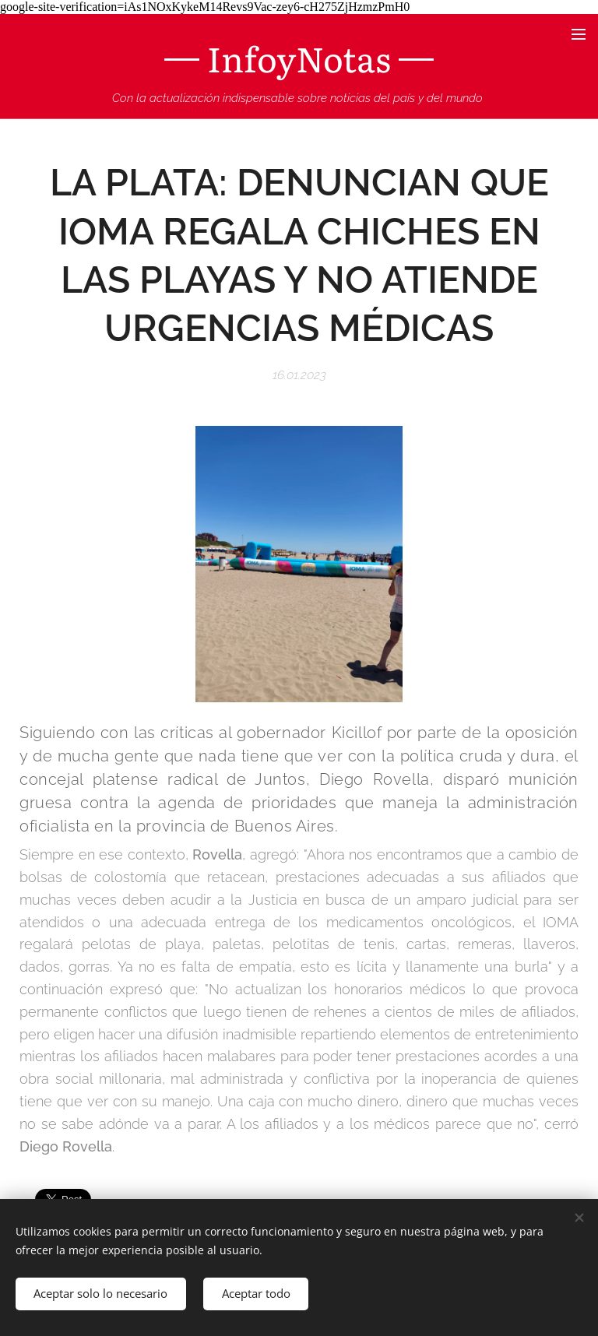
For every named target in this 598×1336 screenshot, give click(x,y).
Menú (579, 34)
